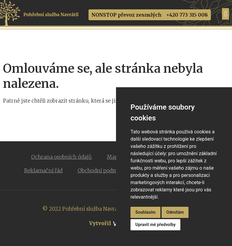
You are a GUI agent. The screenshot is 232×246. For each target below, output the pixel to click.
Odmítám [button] (175, 212)
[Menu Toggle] (225, 14)
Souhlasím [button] (145, 212)
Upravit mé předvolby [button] (155, 224)
